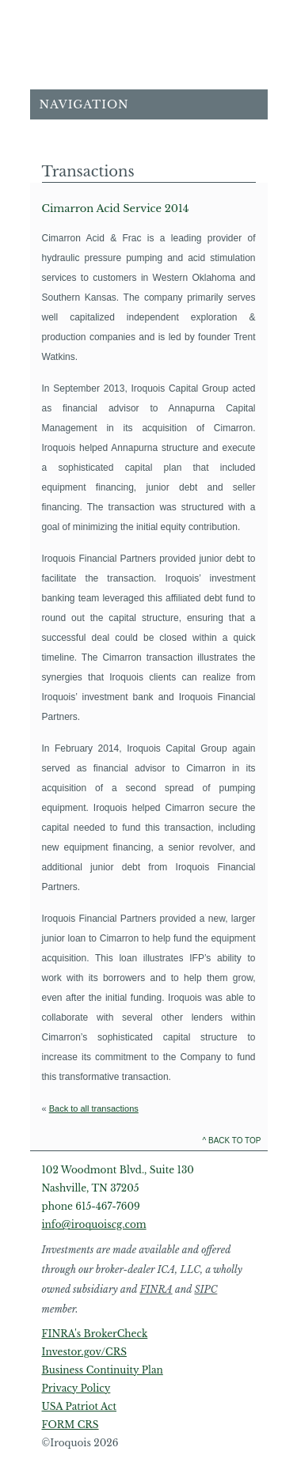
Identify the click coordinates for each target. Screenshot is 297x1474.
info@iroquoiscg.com (94, 1224)
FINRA (155, 1289)
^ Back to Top (232, 1140)
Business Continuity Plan (102, 1370)
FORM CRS (70, 1424)
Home (149, 50)
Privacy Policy (76, 1388)
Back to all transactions (94, 1108)
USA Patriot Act (79, 1406)
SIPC (205, 1289)
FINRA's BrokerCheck (95, 1333)
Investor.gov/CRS (84, 1352)
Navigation (84, 104)
